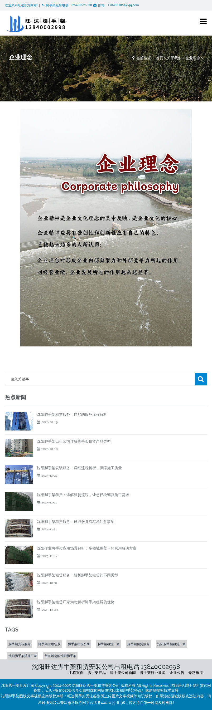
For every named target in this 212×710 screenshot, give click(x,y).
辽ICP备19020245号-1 (64, 690)
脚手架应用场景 (49, 644)
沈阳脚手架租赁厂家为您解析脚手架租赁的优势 (75, 602)
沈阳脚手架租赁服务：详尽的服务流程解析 (72, 414)
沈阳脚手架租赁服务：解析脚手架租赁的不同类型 (77, 575)
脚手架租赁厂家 (109, 644)
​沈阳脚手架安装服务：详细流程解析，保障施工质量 (79, 468)
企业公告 (177, 672)
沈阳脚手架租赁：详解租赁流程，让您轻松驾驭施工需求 (83, 495)
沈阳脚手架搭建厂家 (22, 656)
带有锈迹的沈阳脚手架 (60, 656)
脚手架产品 (97, 672)
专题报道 (195, 672)
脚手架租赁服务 (138, 644)
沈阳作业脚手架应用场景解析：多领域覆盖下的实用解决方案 (87, 548)
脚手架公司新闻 (123, 672)
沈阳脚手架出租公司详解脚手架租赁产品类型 (74, 441)
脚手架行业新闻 (153, 672)
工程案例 (76, 672)
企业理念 (192, 58)
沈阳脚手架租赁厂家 (171, 644)
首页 (159, 58)
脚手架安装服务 (19, 644)
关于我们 (174, 58)
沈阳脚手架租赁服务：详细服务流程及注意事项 (75, 522)
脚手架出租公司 (79, 644)
